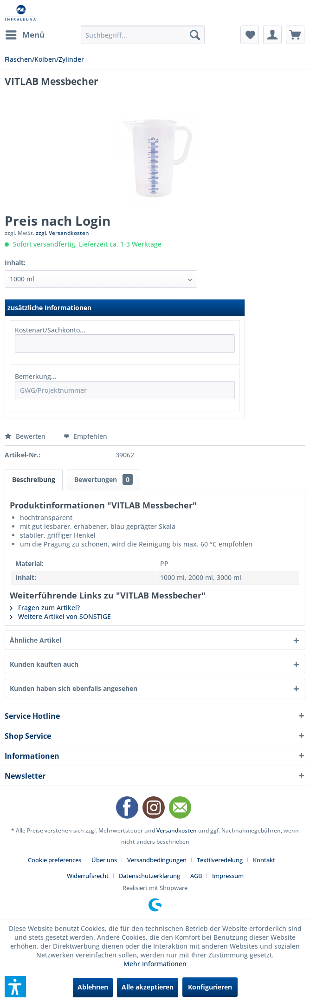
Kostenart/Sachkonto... (50, 329)
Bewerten (26, 436)
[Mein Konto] (272, 35)
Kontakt (264, 860)
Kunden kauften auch (44, 664)
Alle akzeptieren (148, 986)
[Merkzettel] (249, 35)
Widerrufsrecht (88, 876)
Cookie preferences (54, 860)
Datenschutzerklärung (149, 876)
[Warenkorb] (295, 35)
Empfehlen (85, 436)
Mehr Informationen (155, 963)
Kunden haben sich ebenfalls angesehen (73, 688)
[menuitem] (24, 35)
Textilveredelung (220, 860)
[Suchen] (195, 35)
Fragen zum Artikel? (45, 607)
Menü (25, 33)
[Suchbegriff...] (143, 35)
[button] (15, 986)
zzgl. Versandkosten (62, 233)
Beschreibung (33, 479)
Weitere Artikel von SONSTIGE (60, 616)
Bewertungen (103, 479)
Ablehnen (93, 986)
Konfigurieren (210, 986)
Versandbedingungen (157, 860)
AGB (196, 876)
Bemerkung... (36, 376)
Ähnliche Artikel (35, 640)
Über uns (104, 860)
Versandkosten (176, 830)
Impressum (228, 876)
